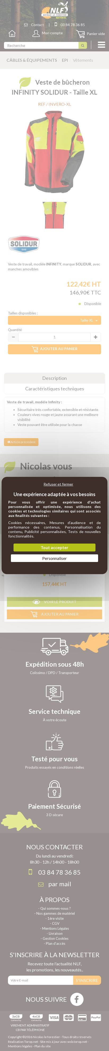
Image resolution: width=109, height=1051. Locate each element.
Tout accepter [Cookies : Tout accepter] (54, 547)
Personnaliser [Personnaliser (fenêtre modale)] (54, 558)
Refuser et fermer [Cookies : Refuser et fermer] (58, 484)
